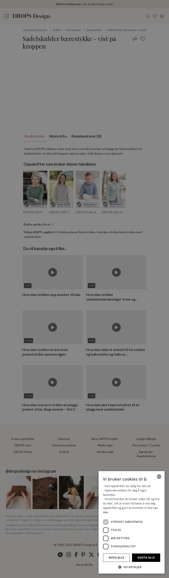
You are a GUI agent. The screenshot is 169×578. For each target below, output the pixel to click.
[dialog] (132, 522)
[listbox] (159, 476)
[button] (131, 567)
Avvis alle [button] (116, 557)
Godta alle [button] (146, 557)
